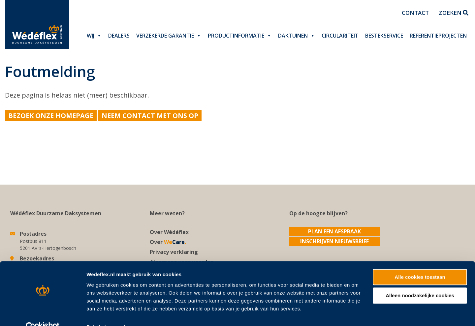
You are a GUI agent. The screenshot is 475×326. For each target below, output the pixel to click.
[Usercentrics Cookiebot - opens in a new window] (43, 313)
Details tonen (102, 313)
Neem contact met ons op (150, 115)
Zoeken (453, 12)
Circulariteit (340, 35)
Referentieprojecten (438, 35)
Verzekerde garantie (168, 35)
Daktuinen (296, 35)
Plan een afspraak (334, 231)
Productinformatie (239, 35)
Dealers (119, 35)
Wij (94, 35)
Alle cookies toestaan (420, 263)
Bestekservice (384, 35)
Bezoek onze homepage (50, 115)
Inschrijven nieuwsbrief (334, 241)
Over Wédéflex (169, 232)
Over (168, 242)
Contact (415, 12)
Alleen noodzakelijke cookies (420, 281)
